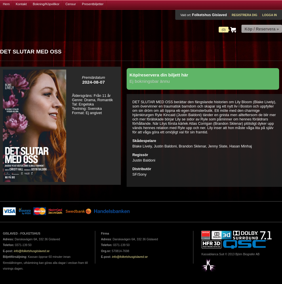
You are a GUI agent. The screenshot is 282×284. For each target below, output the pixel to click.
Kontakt (21, 4)
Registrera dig (244, 15)
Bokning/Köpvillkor (46, 4)
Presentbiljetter (93, 4)
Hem (6, 4)
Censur (70, 4)
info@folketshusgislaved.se (31, 251)
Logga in (269, 15)
